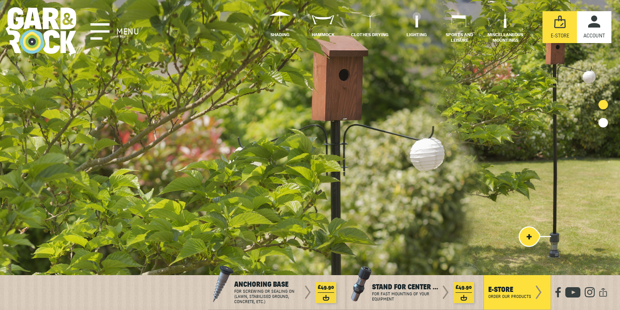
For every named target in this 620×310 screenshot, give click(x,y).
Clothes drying (369, 35)
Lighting (416, 35)
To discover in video (124, 186)
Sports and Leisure (459, 37)
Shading (279, 35)
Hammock (323, 35)
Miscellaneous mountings (505, 37)
